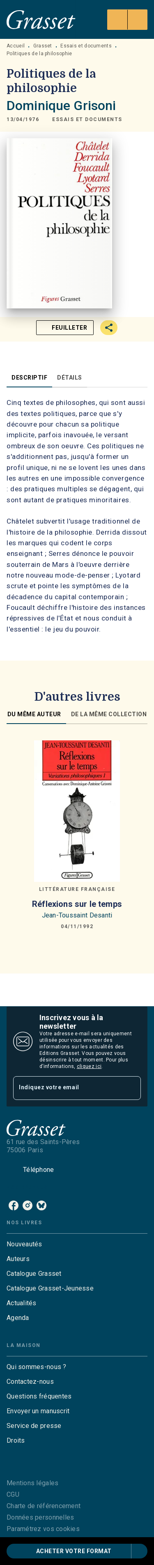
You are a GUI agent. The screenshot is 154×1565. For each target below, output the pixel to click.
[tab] (29, 377)
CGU (13, 1494)
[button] (87, 120)
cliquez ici (89, 1066)
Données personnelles (40, 1517)
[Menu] (127, 19)
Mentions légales (32, 1483)
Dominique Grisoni (61, 105)
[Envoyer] (131, 1088)
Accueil (16, 46)
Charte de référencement (43, 1506)
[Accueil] (41, 19)
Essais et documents (86, 46)
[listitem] (14, 1205)
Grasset (42, 46)
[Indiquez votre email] (66, 1088)
